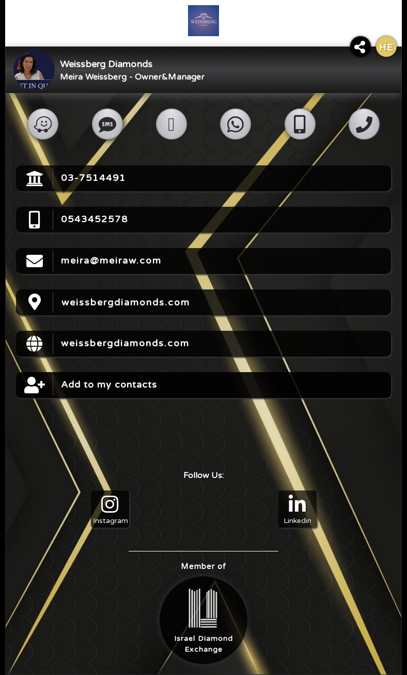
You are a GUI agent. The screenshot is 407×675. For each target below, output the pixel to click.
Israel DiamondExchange (203, 621)
